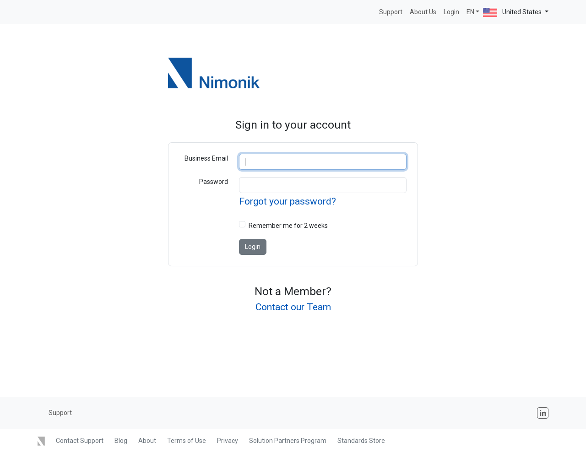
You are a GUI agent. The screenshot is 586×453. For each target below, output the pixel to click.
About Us (423, 12)
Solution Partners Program (287, 440)
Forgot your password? (287, 201)
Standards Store (361, 440)
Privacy (227, 440)
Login (451, 12)
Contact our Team (293, 307)
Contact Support (79, 440)
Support (390, 12)
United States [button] (513, 12)
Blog (120, 440)
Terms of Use (186, 440)
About (147, 440)
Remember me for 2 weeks (288, 225)
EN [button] (470, 12)
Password (213, 181)
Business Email (206, 158)
